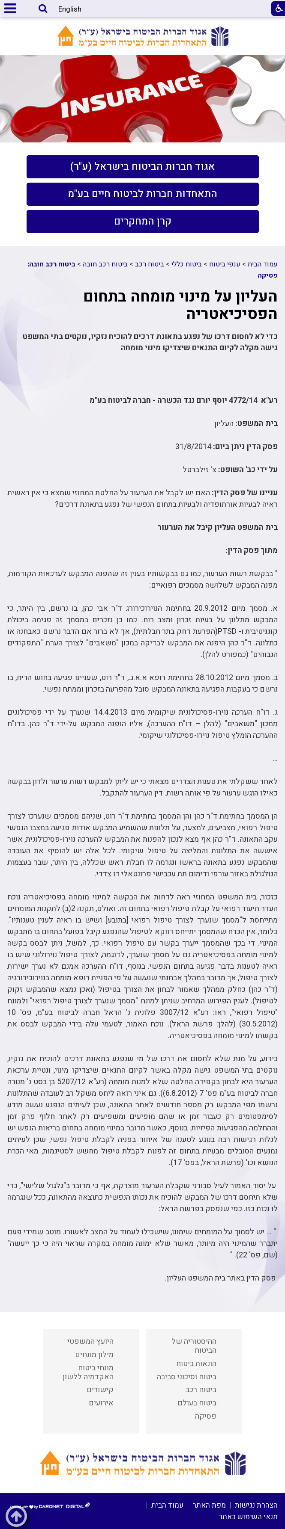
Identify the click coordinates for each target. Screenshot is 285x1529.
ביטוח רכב (149, 264)
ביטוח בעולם (196, 1403)
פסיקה (205, 1416)
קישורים (100, 1390)
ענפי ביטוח (224, 264)
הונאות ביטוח (196, 1363)
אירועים (101, 1403)
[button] (43, 9)
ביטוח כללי (186, 264)
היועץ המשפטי (90, 1341)
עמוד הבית (263, 264)
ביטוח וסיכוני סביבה (186, 1377)
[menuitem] (143, 166)
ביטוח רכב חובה (105, 264)
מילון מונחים (94, 1354)
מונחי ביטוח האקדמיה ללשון (88, 1372)
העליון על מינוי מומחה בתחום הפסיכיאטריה (180, 305)
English (69, 9)
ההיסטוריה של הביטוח (193, 1346)
